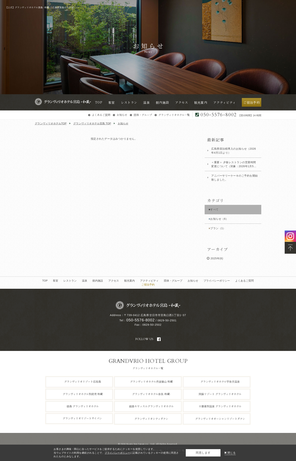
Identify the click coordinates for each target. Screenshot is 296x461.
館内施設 (97, 280)
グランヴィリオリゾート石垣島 (82, 381)
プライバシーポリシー (217, 280)
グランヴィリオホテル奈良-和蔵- (151, 394)
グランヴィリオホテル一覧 (174, 115)
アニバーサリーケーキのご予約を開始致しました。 (234, 177)
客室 (55, 280)
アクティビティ (149, 280)
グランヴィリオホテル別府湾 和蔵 (83, 394)
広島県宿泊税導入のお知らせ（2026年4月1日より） (233, 150)
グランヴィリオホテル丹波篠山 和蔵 (151, 381)
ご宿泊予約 (148, 284)
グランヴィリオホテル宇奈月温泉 (220, 381)
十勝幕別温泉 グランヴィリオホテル (220, 406)
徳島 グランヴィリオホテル (83, 406)
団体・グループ (143, 115)
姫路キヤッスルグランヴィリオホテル (151, 406)
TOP (45, 280)
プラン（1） (218, 228)
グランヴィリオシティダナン (151, 418)
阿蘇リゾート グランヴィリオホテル (220, 394)
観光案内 (129, 280)
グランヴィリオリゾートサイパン (82, 418)
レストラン (70, 280)
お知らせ (122, 115)
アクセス (113, 280)
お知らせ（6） (219, 218)
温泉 (84, 280)
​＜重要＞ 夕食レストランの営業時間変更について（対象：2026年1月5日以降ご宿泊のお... (233, 164)
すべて (214, 209)
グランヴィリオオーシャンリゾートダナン (220, 418)
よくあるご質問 (101, 115)
